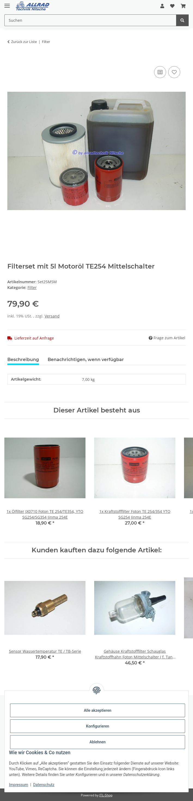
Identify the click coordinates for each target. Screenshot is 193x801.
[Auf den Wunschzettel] (174, 72)
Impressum (18, 784)
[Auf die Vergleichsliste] (160, 72)
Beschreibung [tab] (23, 359)
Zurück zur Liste (24, 41)
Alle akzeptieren (97, 710)
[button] (162, 6)
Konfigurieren (97, 726)
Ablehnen (98, 742)
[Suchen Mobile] (90, 20)
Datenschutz (43, 784)
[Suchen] (182, 20)
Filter (32, 287)
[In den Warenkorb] (11, 59)
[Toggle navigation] (7, 3)
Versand (52, 316)
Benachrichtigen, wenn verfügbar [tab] (86, 359)
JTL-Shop (105, 795)
